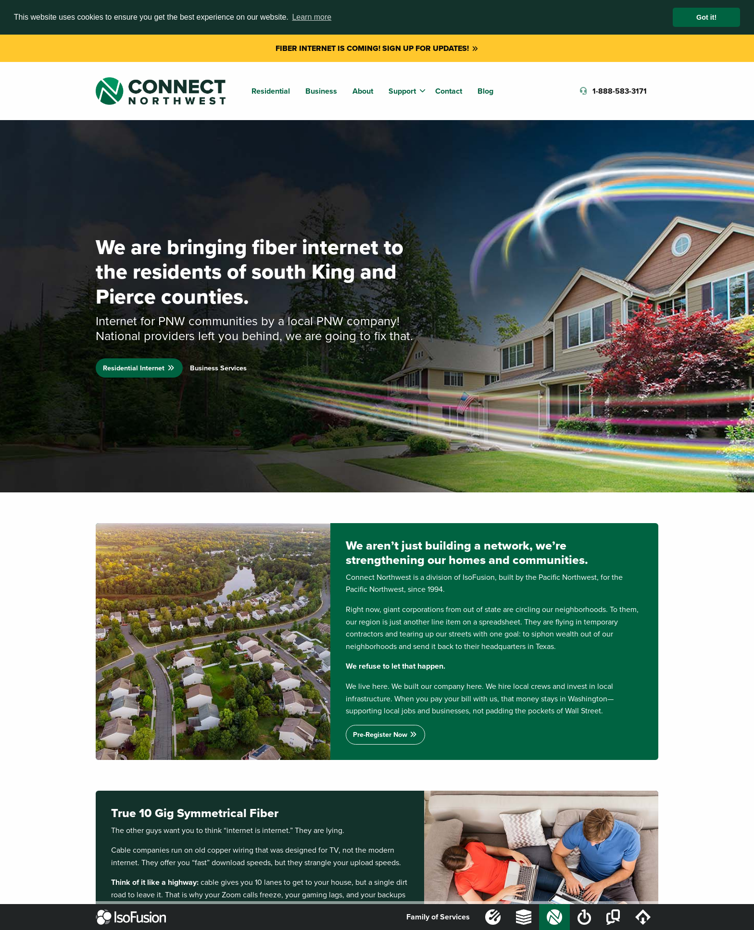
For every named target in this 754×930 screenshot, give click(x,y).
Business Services (218, 368)
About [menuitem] (362, 91)
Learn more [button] (311, 17)
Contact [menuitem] (448, 91)
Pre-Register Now (385, 734)
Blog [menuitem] (485, 91)
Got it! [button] (706, 17)
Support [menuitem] (402, 91)
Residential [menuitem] (270, 91)
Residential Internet (139, 368)
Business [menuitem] (321, 91)
